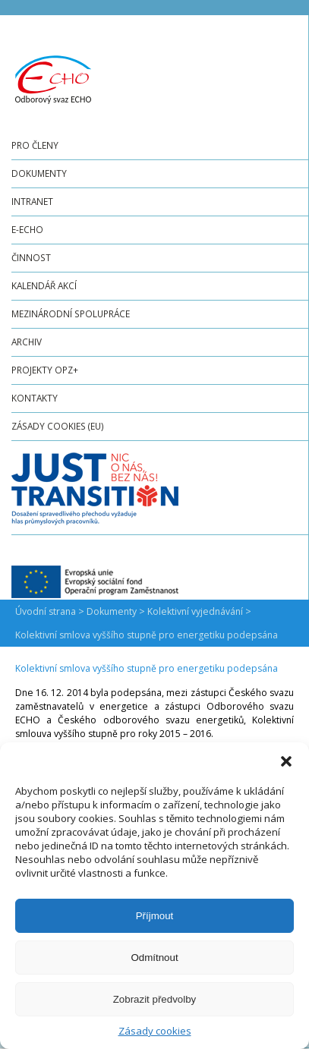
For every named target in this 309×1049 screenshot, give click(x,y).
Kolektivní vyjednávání (195, 611)
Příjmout (155, 915)
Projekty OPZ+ (44, 370)
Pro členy (34, 145)
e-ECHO (27, 229)
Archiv (26, 341)
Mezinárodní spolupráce (70, 313)
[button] (286, 761)
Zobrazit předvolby (155, 999)
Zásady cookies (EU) (57, 426)
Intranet (32, 201)
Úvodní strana (45, 611)
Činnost (31, 257)
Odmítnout (154, 957)
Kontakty (34, 398)
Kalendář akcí (44, 285)
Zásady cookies (154, 1031)
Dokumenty (39, 173)
